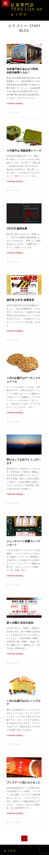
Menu (5, 3)
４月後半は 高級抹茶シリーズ (24, 150)
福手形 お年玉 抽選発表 (20, 299)
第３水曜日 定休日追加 (20, 622)
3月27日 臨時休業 (17, 228)
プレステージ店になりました (24, 782)
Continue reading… (16, 103)
